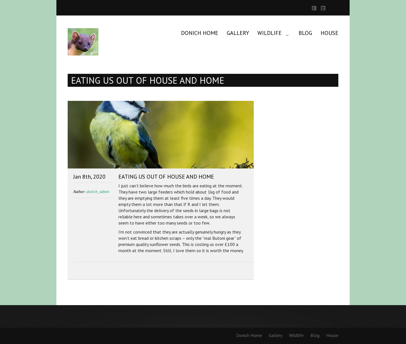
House (329, 33)
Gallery (238, 33)
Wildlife (269, 33)
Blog (305, 33)
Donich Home (199, 33)
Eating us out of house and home (166, 176)
